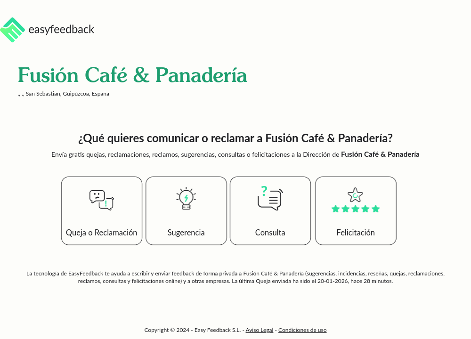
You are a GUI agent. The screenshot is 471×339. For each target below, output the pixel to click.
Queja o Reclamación (102, 232)
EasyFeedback (86, 273)
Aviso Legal (260, 329)
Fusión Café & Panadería (273, 273)
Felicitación (356, 232)
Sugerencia (186, 232)
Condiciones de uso (302, 329)
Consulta (270, 232)
